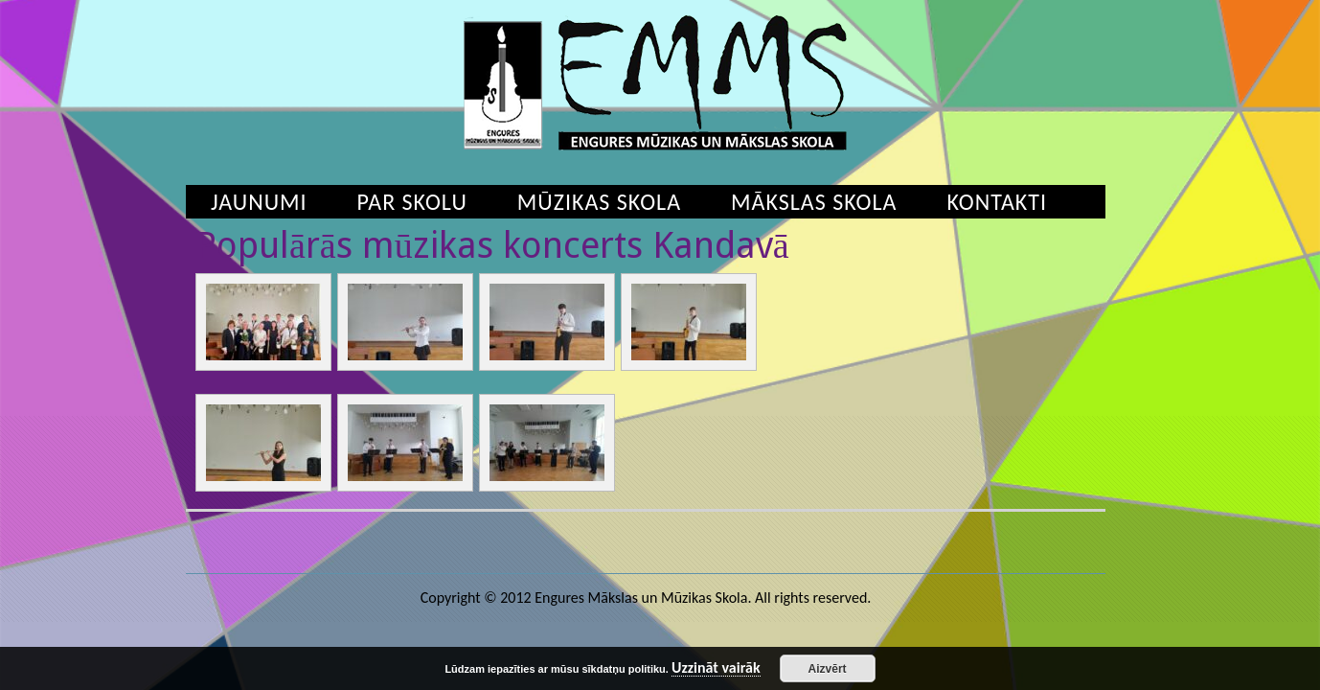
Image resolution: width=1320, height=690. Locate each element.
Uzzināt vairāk (716, 668)
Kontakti (996, 202)
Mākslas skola (814, 202)
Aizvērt (827, 669)
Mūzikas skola (599, 202)
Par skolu (412, 202)
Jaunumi (259, 202)
